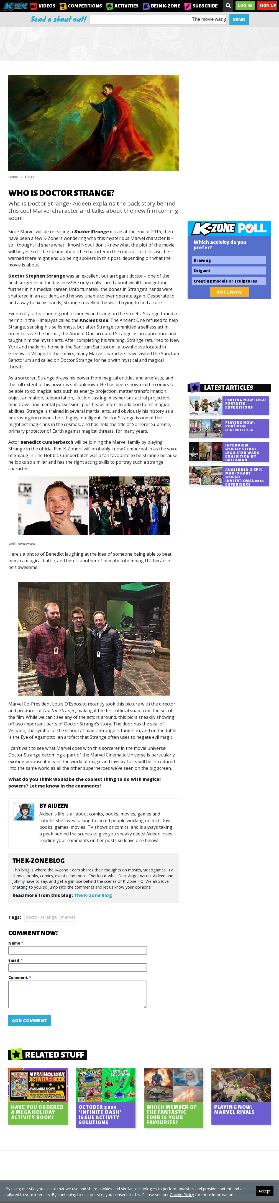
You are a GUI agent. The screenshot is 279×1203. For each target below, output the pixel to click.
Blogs (29, 177)
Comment (19, 977)
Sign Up (267, 5)
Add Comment (29, 1020)
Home (13, 177)
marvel (68, 917)
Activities (122, 6)
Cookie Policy (182, 1194)
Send (239, 19)
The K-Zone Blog (93, 895)
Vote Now (229, 292)
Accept (264, 1191)
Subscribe (200, 6)
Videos (42, 6)
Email (15, 960)
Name (15, 943)
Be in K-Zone (161, 6)
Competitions (81, 6)
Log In (245, 5)
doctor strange (41, 917)
